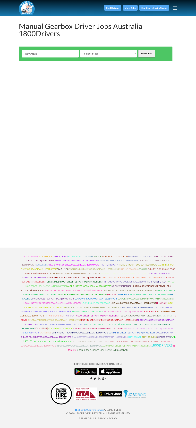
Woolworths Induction (115, 256)
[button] (112, 8)
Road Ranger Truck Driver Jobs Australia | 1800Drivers (131, 277)
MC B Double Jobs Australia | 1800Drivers (53, 299)
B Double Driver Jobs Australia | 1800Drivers (79, 346)
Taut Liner (62, 269)
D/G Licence (45, 332)
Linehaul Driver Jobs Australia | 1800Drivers (133, 303)
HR (46, 316)
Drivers (35, 332)
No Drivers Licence (121, 286)
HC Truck (69, 316)
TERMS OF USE (87, 418)
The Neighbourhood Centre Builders (137, 265)
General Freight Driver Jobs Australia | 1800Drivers (54, 320)
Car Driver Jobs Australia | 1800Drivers (52, 341)
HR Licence (150, 311)
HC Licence (165, 315)
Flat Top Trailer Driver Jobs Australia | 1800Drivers (99, 328)
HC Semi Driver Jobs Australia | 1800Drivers (97, 316)
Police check (159, 282)
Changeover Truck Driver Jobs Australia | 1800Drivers (100, 337)
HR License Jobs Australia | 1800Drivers (123, 311)
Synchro (143, 269)
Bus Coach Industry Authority (89, 341)
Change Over (164, 337)
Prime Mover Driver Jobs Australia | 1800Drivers (127, 282)
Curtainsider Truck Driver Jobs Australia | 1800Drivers (80, 332)
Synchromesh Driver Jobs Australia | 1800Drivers (93, 269)
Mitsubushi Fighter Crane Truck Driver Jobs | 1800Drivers (74, 290)
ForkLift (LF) (41, 328)
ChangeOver (134, 337)
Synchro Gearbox (128, 269)
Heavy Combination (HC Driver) (87, 311)
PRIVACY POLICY (107, 418)
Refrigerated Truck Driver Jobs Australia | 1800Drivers (74, 282)
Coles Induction (164, 332)
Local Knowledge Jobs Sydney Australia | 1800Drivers (146, 299)
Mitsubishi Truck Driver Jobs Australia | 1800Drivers (130, 290)
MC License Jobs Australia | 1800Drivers (150, 294)
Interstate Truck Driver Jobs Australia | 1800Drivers (92, 307)
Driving (27, 332)
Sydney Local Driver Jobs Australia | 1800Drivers (75, 273)
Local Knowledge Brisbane (96, 303)
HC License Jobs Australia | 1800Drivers (139, 316)
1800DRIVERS (162, 345)
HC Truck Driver (56, 316)
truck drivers (45, 256)
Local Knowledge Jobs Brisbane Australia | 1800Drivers (52, 303)
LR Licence (161, 303)
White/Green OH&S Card (140, 256)
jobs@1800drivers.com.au (89, 409)
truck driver (61, 256)
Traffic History (108, 264)
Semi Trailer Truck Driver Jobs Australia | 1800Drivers (73, 277)
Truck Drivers (41, 265)
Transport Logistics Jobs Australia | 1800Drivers (74, 265)
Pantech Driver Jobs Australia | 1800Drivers (88, 286)
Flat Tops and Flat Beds (60, 328)
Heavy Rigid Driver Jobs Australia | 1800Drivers (143, 307)
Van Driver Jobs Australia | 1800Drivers (118, 260)
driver (97, 256)
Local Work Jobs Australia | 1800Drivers (96, 299)
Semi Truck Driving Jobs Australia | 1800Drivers (124, 273)
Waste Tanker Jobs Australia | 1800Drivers (76, 260)
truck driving (30, 256)
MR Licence (123, 294)
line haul (89, 256)
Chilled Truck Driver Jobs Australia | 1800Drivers (45, 337)
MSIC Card (112, 294)
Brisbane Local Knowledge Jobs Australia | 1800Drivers (134, 341)
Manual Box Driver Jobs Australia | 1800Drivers (82, 294)
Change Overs (149, 337)
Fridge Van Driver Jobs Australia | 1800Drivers (61, 324)
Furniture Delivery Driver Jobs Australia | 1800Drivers (109, 320)
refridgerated (76, 256)
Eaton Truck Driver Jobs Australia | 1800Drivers (149, 328)
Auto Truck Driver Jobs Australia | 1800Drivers (126, 346)
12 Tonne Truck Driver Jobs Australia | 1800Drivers (102, 350)
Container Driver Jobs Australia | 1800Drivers (132, 332)
